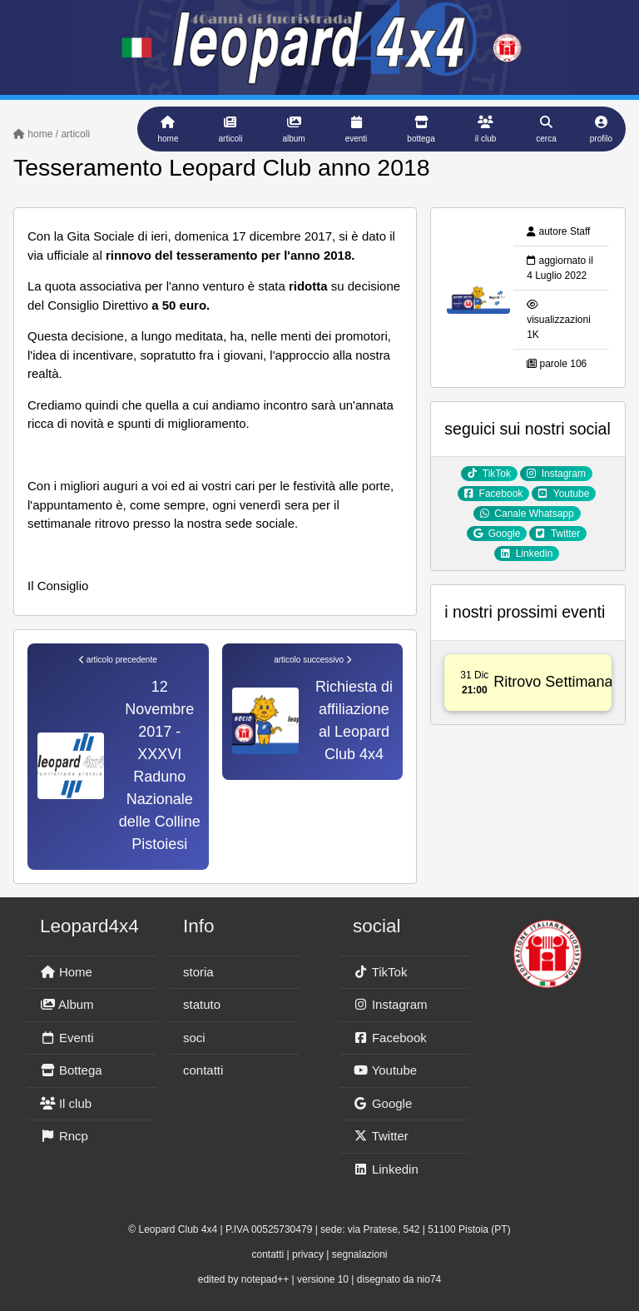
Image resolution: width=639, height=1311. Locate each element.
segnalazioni (360, 1254)
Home (66, 972)
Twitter (381, 1136)
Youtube (385, 1070)
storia (198, 972)
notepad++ (265, 1279)
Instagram (390, 1004)
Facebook (390, 1037)
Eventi (67, 1037)
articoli (75, 134)
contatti (203, 1070)
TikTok (380, 972)
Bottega (71, 1070)
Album (67, 1004)
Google (382, 1103)
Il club (66, 1103)
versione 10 (323, 1279)
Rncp (64, 1136)
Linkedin (386, 1169)
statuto (201, 1004)
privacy (308, 1254)
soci (194, 1037)
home (32, 134)
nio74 (429, 1279)
